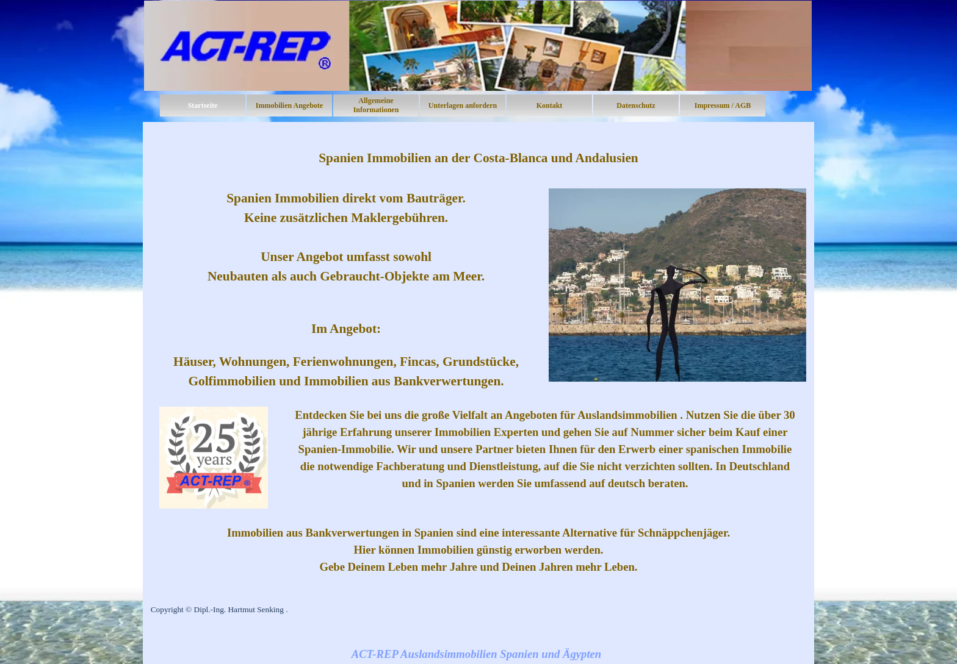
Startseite (203, 105)
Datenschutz (635, 105)
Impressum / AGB (723, 105)
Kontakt (549, 105)
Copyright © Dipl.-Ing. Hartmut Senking (217, 609)
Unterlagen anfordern (462, 105)
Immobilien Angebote (289, 105)
